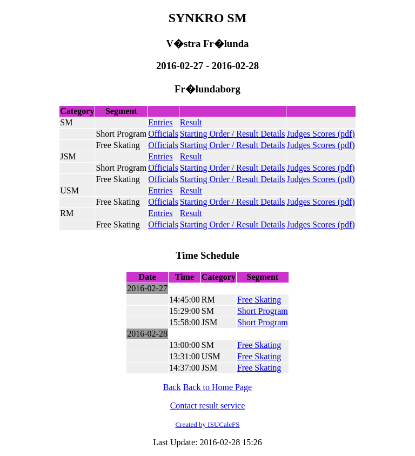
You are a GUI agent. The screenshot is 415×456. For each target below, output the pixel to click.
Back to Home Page (217, 387)
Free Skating (259, 299)
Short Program (262, 311)
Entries (160, 122)
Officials (163, 133)
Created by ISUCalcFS (207, 424)
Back (172, 387)
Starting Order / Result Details (232, 133)
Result (191, 122)
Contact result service (207, 405)
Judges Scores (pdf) (321, 133)
